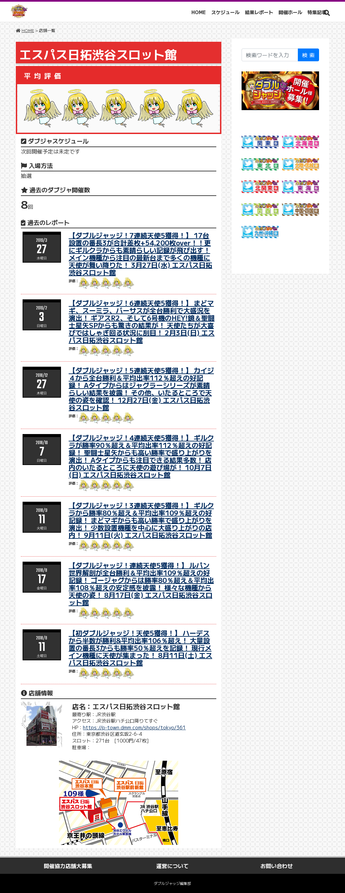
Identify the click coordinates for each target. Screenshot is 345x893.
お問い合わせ (276, 866)
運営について (172, 866)
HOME (201, 12)
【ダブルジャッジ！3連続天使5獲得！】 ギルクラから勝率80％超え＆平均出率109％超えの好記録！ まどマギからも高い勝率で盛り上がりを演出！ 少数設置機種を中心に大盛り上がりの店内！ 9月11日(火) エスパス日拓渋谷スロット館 (141, 520)
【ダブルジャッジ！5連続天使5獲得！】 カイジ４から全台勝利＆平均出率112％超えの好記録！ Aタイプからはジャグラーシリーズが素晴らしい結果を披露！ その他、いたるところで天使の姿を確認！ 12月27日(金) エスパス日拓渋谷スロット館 (141, 388)
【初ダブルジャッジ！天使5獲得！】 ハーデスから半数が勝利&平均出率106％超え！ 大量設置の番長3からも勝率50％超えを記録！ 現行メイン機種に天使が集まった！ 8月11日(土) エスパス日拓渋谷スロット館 (140, 647)
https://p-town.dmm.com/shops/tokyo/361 (134, 727)
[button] (326, 13)
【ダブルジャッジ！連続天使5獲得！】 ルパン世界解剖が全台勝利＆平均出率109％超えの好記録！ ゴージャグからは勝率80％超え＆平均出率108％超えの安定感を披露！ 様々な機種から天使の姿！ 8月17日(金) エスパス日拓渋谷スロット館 (141, 583)
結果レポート (261, 12)
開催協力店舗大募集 (68, 866)
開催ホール (293, 12)
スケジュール (228, 12)
